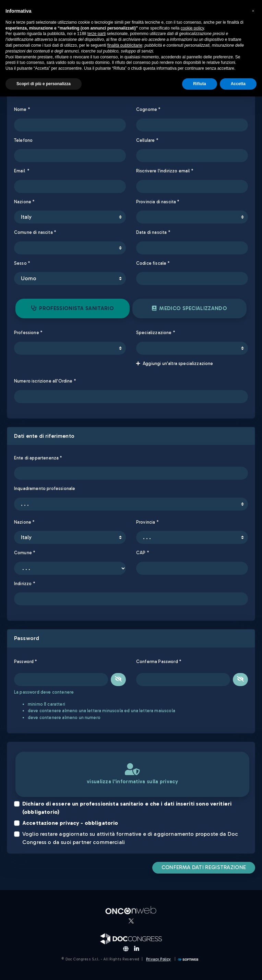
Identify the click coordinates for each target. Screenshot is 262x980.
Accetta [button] (238, 83)
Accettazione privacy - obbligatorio (70, 823)
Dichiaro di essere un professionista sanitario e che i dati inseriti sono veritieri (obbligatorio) (126, 807)
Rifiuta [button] (199, 83)
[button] (253, 10)
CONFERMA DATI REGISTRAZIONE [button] (204, 867)
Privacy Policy (158, 959)
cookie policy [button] (192, 28)
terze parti (96, 33)
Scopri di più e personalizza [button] (43, 83)
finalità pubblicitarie (124, 45)
